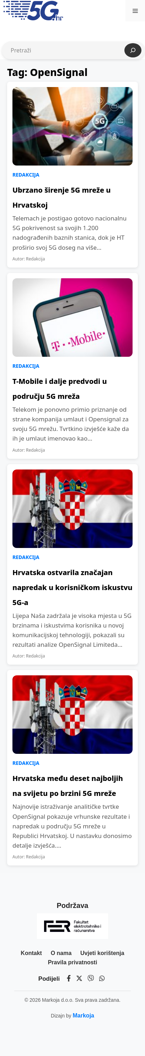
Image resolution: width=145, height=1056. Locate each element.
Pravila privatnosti (72, 962)
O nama (61, 953)
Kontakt (31, 953)
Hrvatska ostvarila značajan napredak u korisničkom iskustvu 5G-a (72, 587)
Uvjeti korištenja (102, 953)
